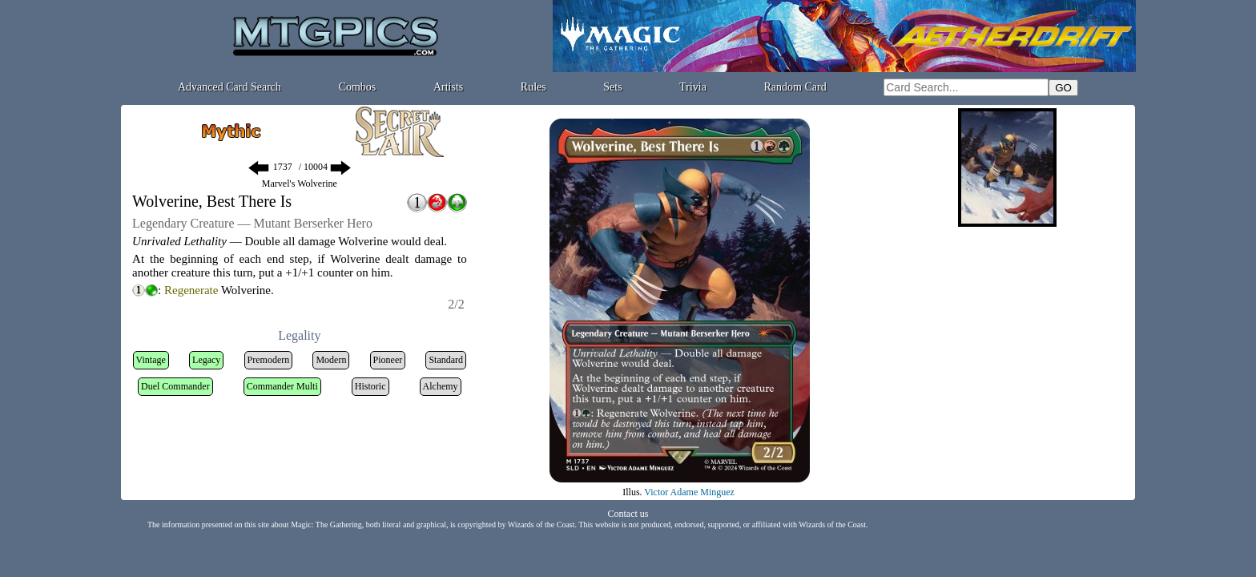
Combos (357, 87)
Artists (448, 87)
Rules (533, 87)
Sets (612, 87)
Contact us (628, 513)
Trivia (692, 87)
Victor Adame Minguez (689, 492)
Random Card (795, 87)
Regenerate (191, 290)
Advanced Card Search (229, 87)
